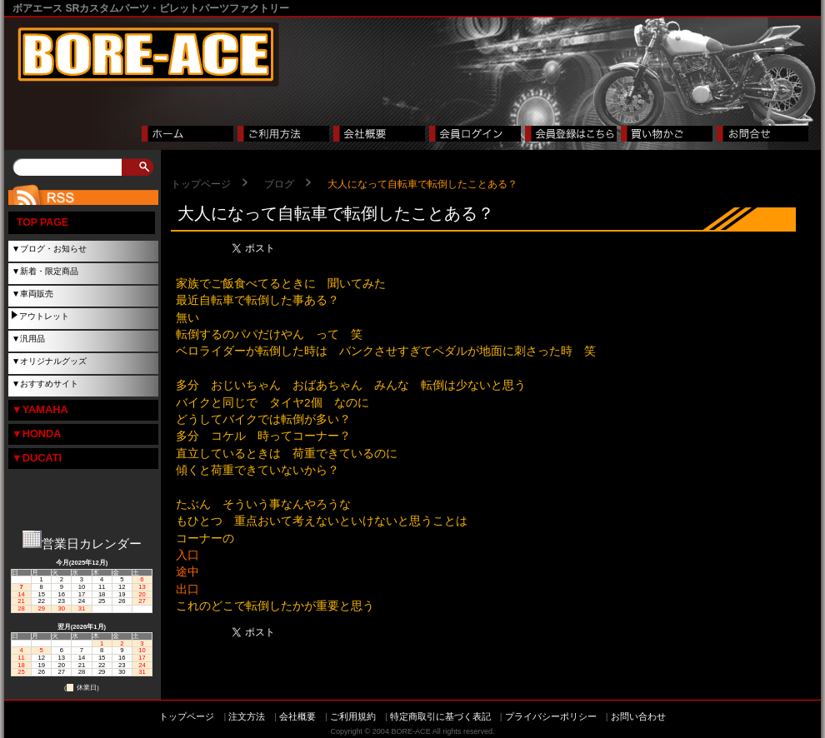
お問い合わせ (638, 716)
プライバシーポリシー (551, 716)
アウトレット (44, 316)
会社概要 (297, 716)
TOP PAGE (42, 222)
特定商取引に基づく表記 (440, 716)
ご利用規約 (353, 716)
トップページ (201, 184)
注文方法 (246, 716)
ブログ (279, 184)
